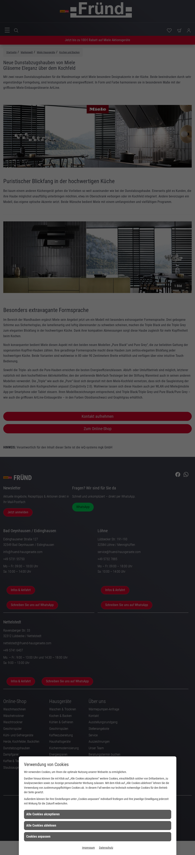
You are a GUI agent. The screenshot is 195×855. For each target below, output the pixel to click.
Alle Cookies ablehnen (41, 825)
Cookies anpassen (38, 836)
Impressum (88, 847)
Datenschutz (106, 847)
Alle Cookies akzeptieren (43, 814)
